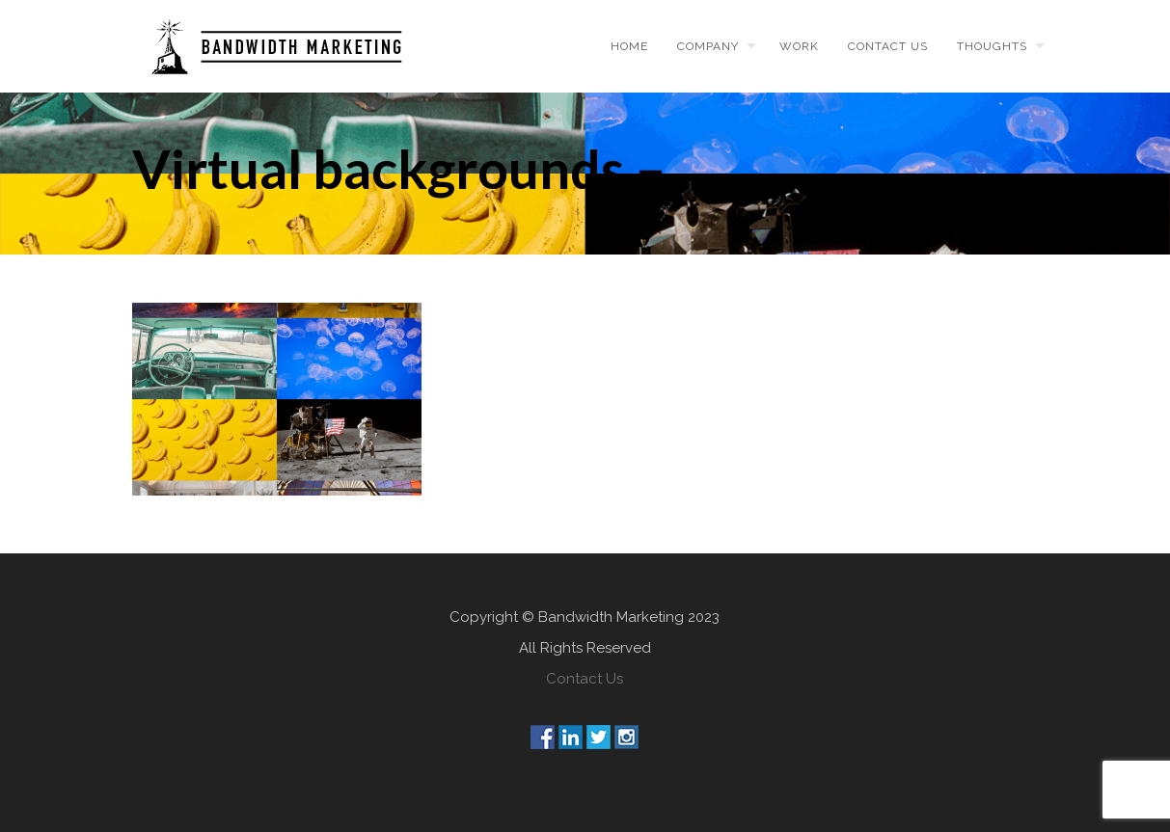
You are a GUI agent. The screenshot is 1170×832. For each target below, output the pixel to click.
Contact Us (584, 678)
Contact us (888, 46)
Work (799, 46)
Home (629, 46)
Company (708, 46)
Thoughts (992, 46)
